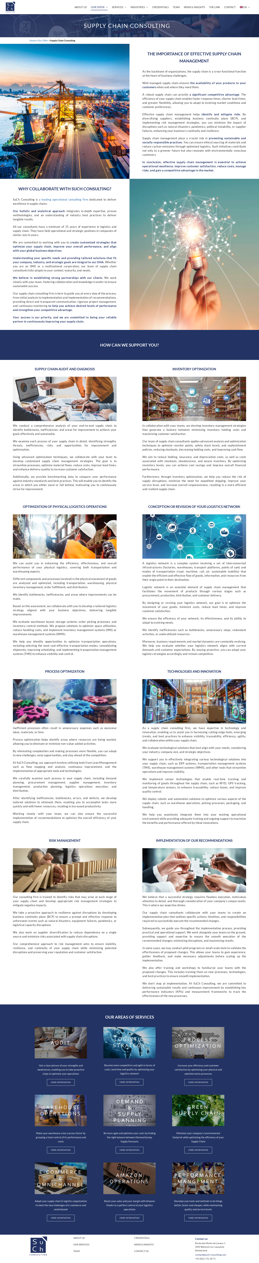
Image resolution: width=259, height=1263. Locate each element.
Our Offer (43, 40)
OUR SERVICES (81, 1244)
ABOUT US (79, 1237)
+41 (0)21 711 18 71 (205, 1258)
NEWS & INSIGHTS (144, 1244)
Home (33, 40)
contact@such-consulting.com (210, 1254)
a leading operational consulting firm (63, 199)
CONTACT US (141, 1251)
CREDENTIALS (141, 1237)
